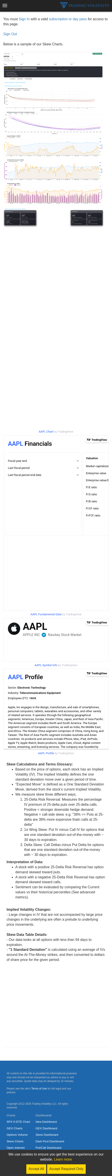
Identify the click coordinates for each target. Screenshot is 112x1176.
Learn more (63, 1159)
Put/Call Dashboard (48, 1147)
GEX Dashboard (46, 1128)
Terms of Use (39, 1088)
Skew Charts (15, 1141)
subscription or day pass (68, 19)
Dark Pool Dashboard (50, 1141)
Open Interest (16, 1147)
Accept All (36, 1169)
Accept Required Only (66, 1169)
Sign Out (10, 34)
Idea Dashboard (46, 1121)
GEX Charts (15, 1128)
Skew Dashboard (47, 1134)
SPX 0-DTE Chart (18, 1121)
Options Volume (17, 1134)
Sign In (24, 19)
